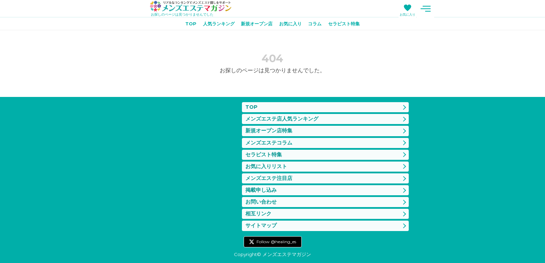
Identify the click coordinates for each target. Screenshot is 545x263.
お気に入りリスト (266, 164)
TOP (185, 25)
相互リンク (258, 213)
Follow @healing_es (276, 241)
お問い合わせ (261, 200)
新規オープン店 (255, 25)
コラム (317, 25)
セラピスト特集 (349, 25)
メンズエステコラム (268, 139)
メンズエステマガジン (193, 6)
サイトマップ (261, 225)
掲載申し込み (261, 188)
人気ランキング (215, 25)
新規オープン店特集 (268, 127)
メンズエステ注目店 (268, 176)
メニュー (425, 8)
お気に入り (407, 14)
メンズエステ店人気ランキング (281, 115)
